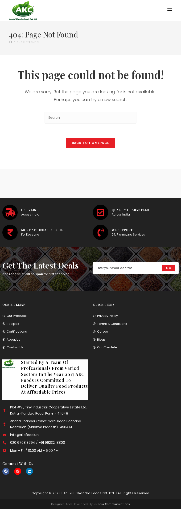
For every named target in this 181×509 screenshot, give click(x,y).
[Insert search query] (90, 118)
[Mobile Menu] (169, 10)
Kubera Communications (111, 504)
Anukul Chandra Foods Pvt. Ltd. (89, 493)
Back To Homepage (90, 143)
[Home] (10, 42)
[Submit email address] (168, 268)
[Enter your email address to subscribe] (136, 268)
